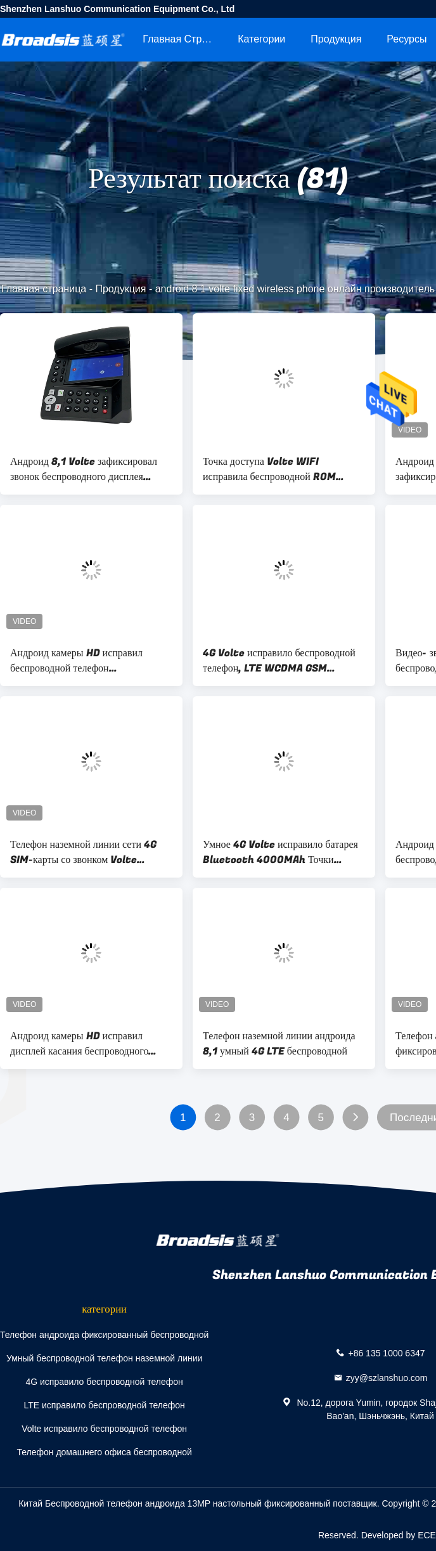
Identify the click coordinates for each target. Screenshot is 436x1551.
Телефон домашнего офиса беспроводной (103, 1452)
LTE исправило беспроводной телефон (103, 1405)
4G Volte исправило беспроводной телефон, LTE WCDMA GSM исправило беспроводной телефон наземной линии (279, 661)
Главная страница (184, 39)
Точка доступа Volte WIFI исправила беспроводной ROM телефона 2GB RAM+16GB (269, 469)
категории (261, 39)
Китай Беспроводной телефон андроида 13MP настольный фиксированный (174, 1503)
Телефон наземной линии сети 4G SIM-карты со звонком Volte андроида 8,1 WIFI (83, 852)
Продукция (336, 39)
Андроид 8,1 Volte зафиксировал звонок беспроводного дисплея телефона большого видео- (83, 469)
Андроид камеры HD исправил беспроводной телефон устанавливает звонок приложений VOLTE (85, 661)
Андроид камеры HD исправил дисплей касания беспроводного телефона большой (79, 1044)
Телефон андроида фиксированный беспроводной (104, 1335)
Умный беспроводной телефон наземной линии (104, 1358)
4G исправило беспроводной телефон (104, 1382)
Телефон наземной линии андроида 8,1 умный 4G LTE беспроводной (279, 1044)
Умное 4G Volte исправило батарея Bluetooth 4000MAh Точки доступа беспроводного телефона (280, 852)
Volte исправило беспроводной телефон (104, 1429)
